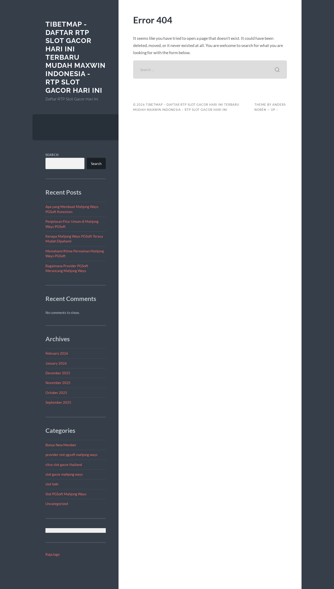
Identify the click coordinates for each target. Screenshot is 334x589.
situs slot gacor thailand (63, 464)
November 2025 (58, 383)
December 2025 (57, 373)
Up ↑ (274, 110)
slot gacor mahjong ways (64, 474)
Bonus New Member (60, 445)
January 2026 (56, 363)
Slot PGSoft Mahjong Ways (66, 494)
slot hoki (51, 484)
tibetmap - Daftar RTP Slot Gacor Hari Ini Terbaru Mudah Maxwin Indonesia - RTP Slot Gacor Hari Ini (75, 57)
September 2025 (58, 402)
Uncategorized (56, 504)
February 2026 (56, 353)
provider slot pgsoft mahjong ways (71, 455)
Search (52, 155)
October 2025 (56, 393)
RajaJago (52, 554)
